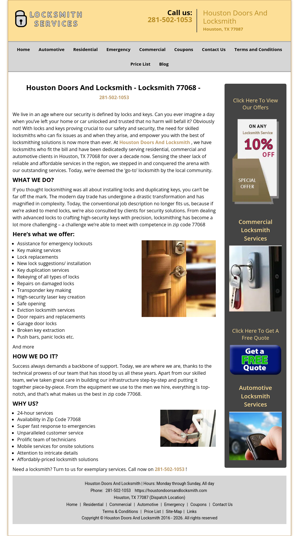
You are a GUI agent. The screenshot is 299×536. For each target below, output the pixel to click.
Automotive (52, 49)
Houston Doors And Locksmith (154, 142)
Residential (85, 49)
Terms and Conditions (258, 49)
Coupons (183, 49)
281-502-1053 (170, 19)
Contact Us (214, 49)
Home (23, 49)
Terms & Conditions (120, 511)
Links (192, 511)
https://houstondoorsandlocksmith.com (171, 490)
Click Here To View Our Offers (255, 104)
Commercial (152, 49)
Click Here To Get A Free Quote (255, 334)
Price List (140, 64)
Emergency (119, 49)
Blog (163, 64)
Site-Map (174, 511)
